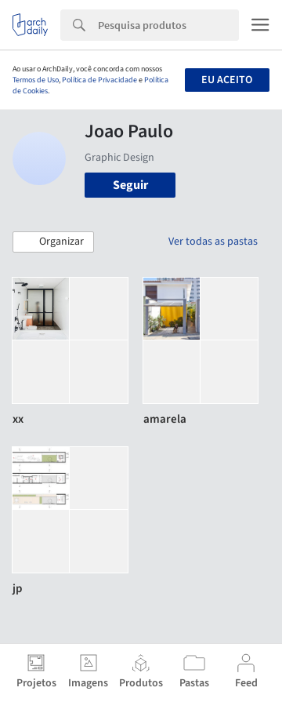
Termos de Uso (36, 80)
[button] (53, 242)
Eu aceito (226, 80)
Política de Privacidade (99, 80)
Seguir (130, 185)
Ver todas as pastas (213, 241)
